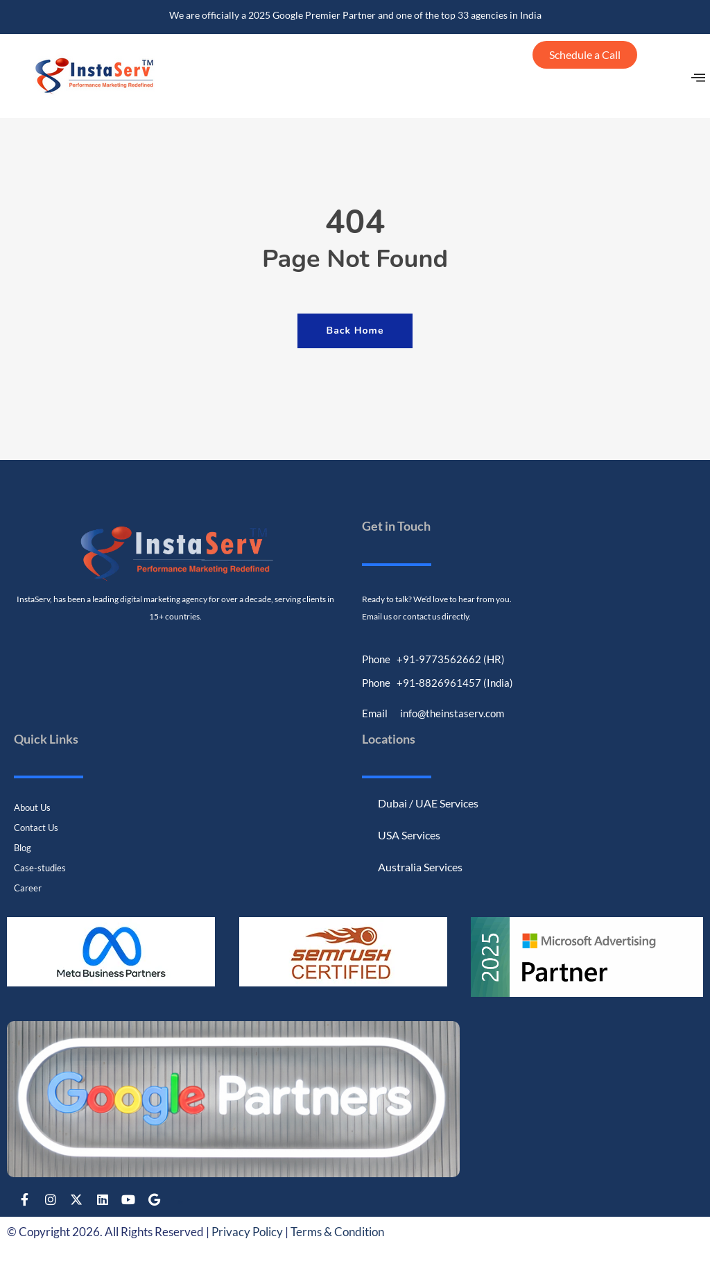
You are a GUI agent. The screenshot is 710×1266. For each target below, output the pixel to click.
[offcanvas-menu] (698, 79)
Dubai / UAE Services (428, 802)
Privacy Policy (247, 1231)
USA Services (409, 834)
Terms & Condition (337, 1231)
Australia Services (420, 866)
